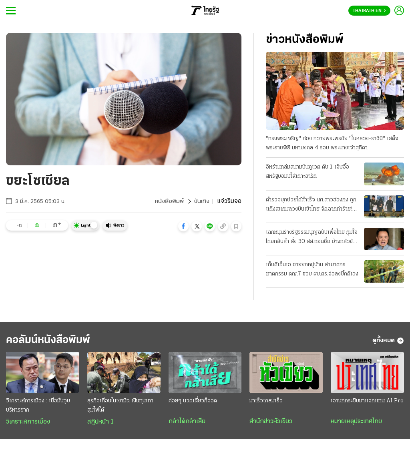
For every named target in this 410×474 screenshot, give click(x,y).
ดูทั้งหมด (388, 341)
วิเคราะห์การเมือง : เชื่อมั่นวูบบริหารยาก (38, 407)
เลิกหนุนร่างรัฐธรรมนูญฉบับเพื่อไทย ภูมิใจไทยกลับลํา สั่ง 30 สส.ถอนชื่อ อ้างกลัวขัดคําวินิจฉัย (312, 238)
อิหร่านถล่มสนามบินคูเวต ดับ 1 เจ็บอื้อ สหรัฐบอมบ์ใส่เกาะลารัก (307, 172)
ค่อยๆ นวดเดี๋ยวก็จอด (193, 403)
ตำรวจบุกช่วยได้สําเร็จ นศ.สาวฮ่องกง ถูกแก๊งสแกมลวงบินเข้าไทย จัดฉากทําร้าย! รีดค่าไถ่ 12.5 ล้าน (311, 205)
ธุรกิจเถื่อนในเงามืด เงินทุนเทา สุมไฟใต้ (120, 407)
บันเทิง (201, 201)
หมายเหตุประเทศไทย (356, 423)
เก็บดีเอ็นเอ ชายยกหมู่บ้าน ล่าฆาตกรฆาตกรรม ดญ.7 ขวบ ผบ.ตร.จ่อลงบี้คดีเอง (312, 269)
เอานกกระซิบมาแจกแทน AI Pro (367, 403)
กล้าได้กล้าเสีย (187, 423)
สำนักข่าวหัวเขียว (270, 423)
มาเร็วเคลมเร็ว (266, 403)
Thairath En (369, 10)
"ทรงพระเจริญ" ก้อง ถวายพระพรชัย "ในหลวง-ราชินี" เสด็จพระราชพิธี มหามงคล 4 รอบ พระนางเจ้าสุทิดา (332, 143)
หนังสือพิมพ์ (168, 201)
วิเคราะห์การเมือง (28, 424)
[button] (183, 226)
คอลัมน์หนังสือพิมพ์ (53, 341)
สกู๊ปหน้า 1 (100, 424)
